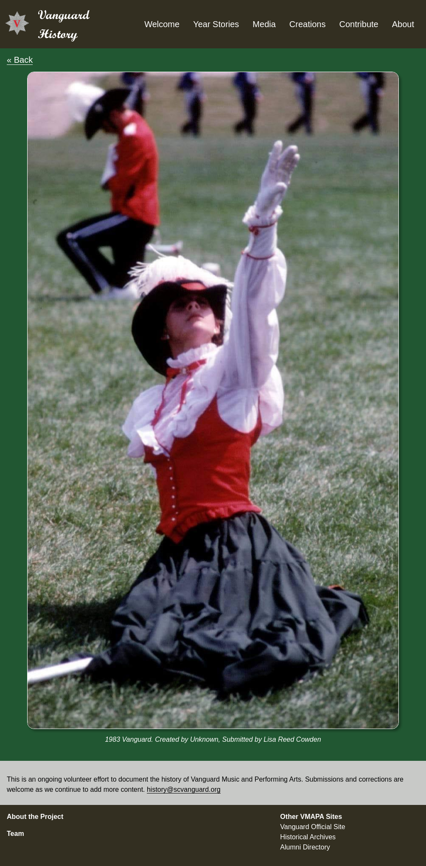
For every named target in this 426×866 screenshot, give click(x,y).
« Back (20, 59)
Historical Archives (308, 837)
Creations (307, 24)
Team (15, 833)
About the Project (35, 816)
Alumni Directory (305, 847)
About (403, 24)
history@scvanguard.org (184, 789)
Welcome (161, 24)
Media (263, 24)
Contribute (358, 24)
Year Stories (216, 24)
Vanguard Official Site (312, 826)
